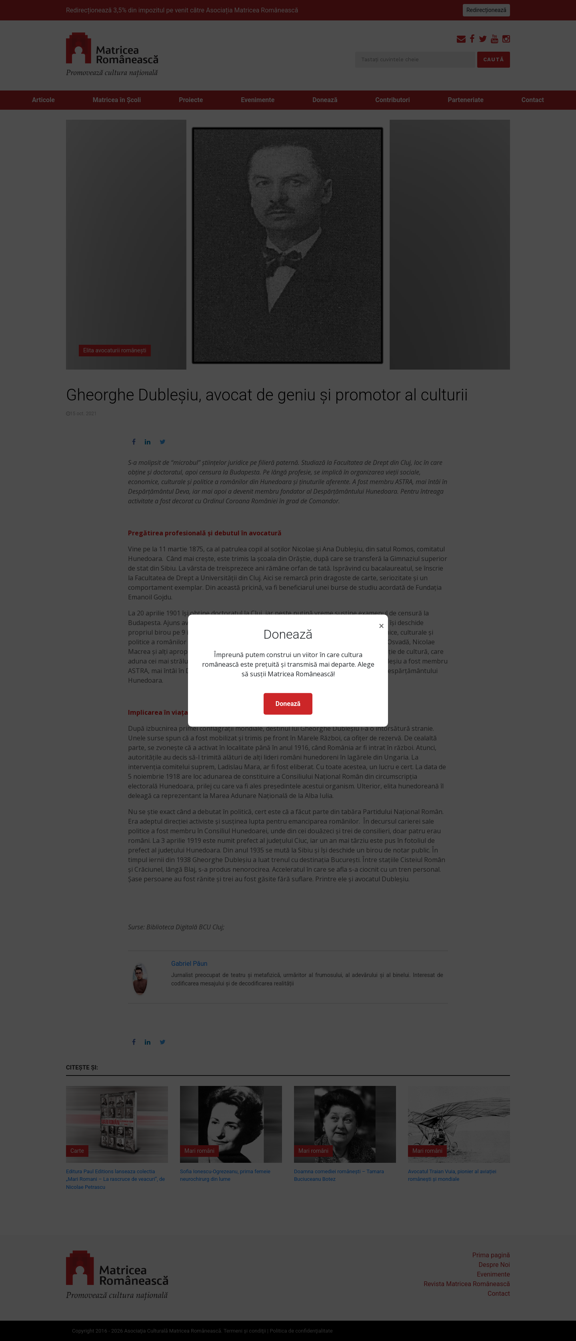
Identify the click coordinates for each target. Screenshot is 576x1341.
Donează (288, 704)
